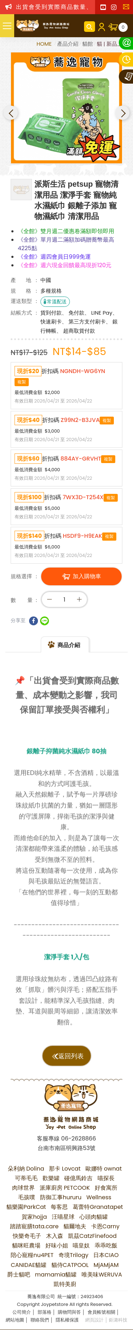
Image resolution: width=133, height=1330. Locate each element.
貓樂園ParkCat (26, 1207)
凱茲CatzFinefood (92, 1236)
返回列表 (71, 1056)
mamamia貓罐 (56, 1274)
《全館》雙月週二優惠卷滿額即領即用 (66, 231)
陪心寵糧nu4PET (32, 1255)
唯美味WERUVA (102, 1274)
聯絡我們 (127, 9)
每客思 (59, 1207)
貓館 (87, 43)
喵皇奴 (81, 1245)
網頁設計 (94, 1320)
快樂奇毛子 (27, 1236)
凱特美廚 (65, 1284)
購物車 (123, 27)
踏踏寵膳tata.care (34, 1226)
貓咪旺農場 (26, 1245)
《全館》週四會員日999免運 (54, 257)
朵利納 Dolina (26, 1169)
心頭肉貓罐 (93, 1217)
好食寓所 (106, 1188)
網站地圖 (15, 1320)
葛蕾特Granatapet (98, 1207)
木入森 (54, 1236)
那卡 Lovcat (65, 1169)
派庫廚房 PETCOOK (65, 1188)
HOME (45, 43)
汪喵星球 (63, 1217)
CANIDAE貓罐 (28, 1265)
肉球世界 (23, 1188)
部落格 (44, 1312)
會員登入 (101, 26)
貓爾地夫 (74, 1226)
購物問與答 (69, 1312)
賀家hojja (34, 1217)
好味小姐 (56, 1245)
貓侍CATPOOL (70, 1265)
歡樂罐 (51, 1178)
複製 (21, 382)
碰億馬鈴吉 (78, 1178)
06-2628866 (78, 1138)
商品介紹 (68, 651)
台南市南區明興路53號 (66, 1148)
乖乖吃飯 (106, 1245)
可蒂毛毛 (26, 1178)
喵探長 (106, 1178)
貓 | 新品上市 (112, 43)
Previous (11, 113)
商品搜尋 (89, 26)
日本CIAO (106, 1255)
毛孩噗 (26, 1197)
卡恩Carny (105, 1226)
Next (122, 113)
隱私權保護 (67, 1320)
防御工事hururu (61, 1197)
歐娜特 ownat (103, 1169)
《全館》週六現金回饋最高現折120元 (64, 265)
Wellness (99, 1197)
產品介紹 (67, 43)
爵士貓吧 (18, 1274)
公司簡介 (21, 1312)
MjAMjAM (106, 1265)
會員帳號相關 (101, 1312)
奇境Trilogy (74, 1255)
